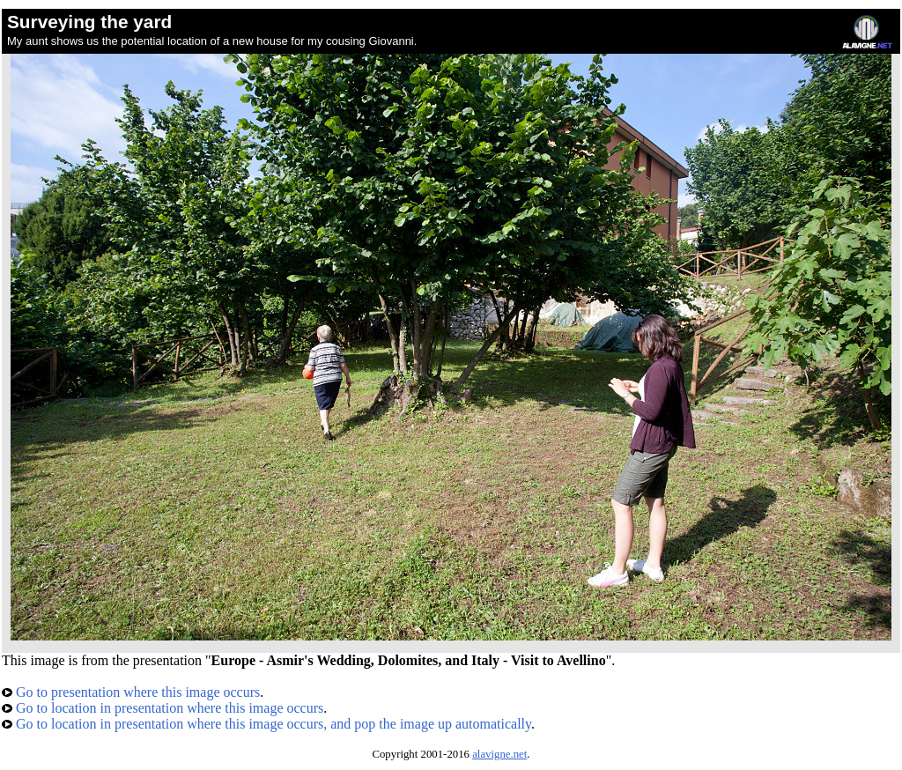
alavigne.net (499, 754)
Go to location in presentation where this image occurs (162, 707)
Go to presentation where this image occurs (131, 692)
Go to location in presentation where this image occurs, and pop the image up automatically (266, 723)
